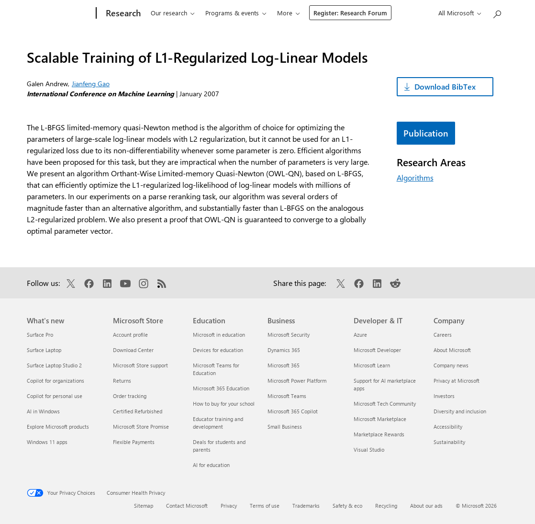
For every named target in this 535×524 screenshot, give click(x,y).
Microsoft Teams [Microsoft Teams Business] (287, 395)
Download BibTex (445, 86)
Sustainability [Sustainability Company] (449, 441)
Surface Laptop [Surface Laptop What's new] (44, 349)
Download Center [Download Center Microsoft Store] (133, 349)
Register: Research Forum (410, 13)
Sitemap (143, 505)
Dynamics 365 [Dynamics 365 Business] (284, 349)
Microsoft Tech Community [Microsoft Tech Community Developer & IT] (385, 403)
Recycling (386, 505)
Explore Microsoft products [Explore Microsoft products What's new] (58, 426)
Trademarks (306, 505)
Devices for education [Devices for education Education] (218, 349)
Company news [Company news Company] (451, 365)
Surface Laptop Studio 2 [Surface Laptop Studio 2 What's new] (54, 365)
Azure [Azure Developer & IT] (360, 334)
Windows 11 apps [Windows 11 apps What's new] (47, 441)
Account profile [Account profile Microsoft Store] (130, 334)
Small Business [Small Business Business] (285, 426)
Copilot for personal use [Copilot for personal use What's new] (54, 395)
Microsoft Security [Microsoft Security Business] (289, 334)
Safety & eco (347, 505)
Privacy (229, 505)
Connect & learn (294, 13)
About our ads (426, 505)
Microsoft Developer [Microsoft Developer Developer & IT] (377, 349)
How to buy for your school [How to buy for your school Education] (224, 403)
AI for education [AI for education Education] (211, 464)
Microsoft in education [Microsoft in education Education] (219, 334)
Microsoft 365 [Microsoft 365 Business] (284, 365)
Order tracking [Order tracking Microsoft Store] (129, 395)
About (343, 13)
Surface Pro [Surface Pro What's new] (40, 334)
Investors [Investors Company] (444, 395)
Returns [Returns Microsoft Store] (122, 380)
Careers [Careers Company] (443, 334)
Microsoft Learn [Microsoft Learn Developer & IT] (372, 365)
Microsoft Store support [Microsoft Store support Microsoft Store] (140, 365)
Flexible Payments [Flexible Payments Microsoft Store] (134, 441)
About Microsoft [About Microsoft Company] (452, 349)
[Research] (117, 13)
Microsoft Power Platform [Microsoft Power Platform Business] (297, 380)
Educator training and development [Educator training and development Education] (218, 422)
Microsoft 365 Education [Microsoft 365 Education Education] (221, 388)
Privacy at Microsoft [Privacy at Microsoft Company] (456, 380)
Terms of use (264, 505)
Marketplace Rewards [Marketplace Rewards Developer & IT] (379, 434)
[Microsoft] (57, 13)
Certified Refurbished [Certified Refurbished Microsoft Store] (137, 411)
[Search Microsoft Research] (496, 12)
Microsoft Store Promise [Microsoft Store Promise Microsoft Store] (141, 426)
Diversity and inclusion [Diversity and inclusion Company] (460, 411)
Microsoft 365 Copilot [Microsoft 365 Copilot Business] (293, 411)
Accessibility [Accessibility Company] (448, 426)
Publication (425, 133)
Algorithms (415, 177)
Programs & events (227, 13)
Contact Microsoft (187, 505)
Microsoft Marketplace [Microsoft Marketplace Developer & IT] (380, 418)
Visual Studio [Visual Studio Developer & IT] (369, 449)
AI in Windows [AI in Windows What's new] (43, 411)
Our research (164, 13)
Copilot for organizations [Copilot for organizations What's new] (55, 380)
